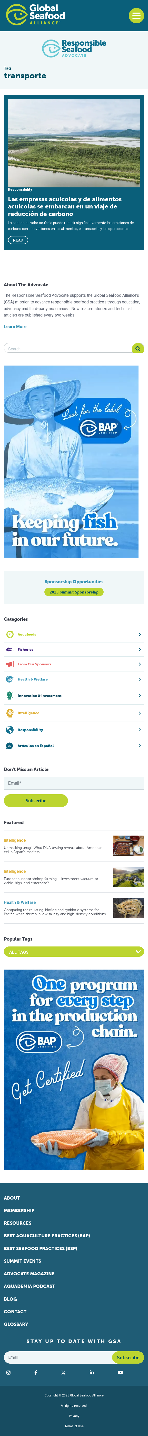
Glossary (16, 1324)
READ (18, 240)
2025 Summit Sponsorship (74, 592)
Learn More (15, 326)
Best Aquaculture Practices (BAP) (47, 1236)
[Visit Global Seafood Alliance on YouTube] (129, 1372)
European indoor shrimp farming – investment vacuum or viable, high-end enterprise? (51, 881)
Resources (17, 1223)
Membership (19, 1210)
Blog (10, 1299)
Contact (15, 1312)
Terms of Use (74, 1426)
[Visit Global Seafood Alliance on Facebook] (45, 1372)
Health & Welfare (20, 902)
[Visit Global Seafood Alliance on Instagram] (18, 1372)
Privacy (74, 1416)
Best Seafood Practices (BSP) (40, 1248)
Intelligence (15, 840)
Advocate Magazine (29, 1274)
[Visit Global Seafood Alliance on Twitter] (72, 1372)
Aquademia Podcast (29, 1286)
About (12, 1198)
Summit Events (22, 1261)
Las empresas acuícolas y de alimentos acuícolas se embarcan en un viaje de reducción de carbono (65, 206)
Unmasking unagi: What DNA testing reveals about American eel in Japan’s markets (53, 850)
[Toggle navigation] (136, 15)
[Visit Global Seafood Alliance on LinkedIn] (101, 1372)
